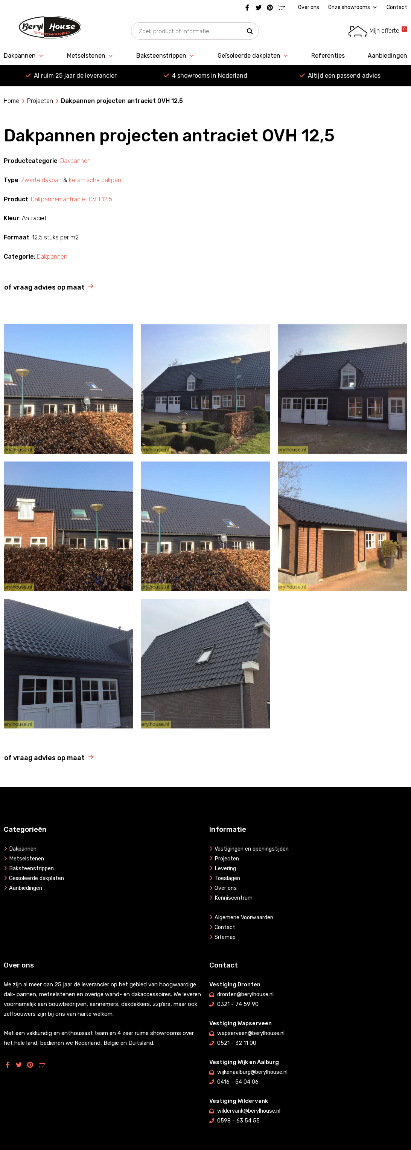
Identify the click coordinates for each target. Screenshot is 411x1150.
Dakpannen (24, 55)
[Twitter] (258, 7)
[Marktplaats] (281, 7)
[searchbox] (195, 31)
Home (11, 100)
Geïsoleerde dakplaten (253, 55)
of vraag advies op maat (44, 287)
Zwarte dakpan (41, 180)
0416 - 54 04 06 (238, 1081)
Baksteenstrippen (165, 55)
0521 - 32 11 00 (236, 1043)
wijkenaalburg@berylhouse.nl (254, 1072)
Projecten (40, 100)
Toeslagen (228, 878)
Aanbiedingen (387, 55)
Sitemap (225, 937)
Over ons (308, 7)
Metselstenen (90, 55)
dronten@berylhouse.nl (247, 994)
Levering (226, 868)
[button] (250, 31)
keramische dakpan (95, 180)
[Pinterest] (270, 7)
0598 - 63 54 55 (238, 1120)
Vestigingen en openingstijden (254, 848)
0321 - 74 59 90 (237, 1004)
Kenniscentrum (234, 897)
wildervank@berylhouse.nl (250, 1110)
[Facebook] (247, 7)
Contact (397, 7)
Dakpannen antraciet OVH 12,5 (71, 199)
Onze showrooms (353, 7)
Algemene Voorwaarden (245, 917)
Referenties (328, 55)
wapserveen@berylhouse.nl (252, 1033)
